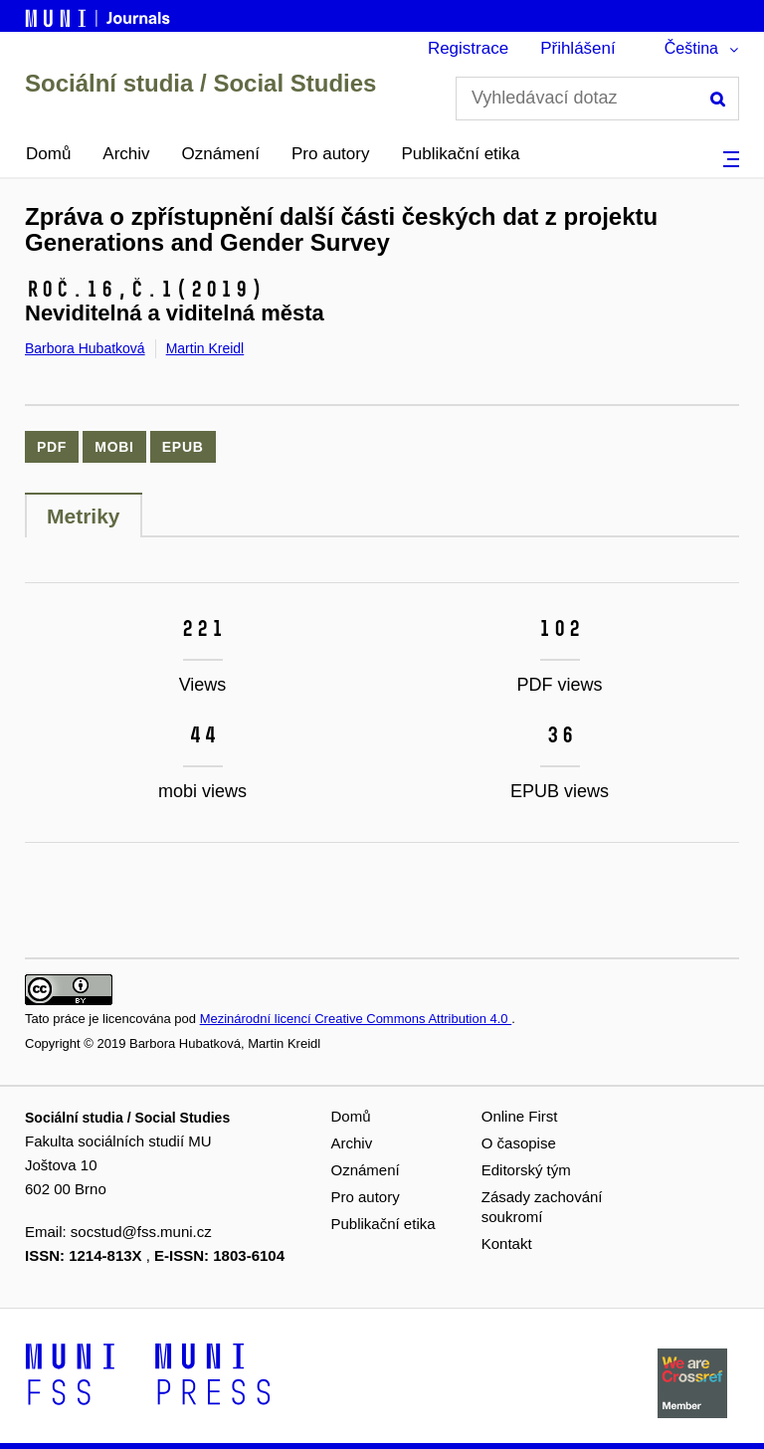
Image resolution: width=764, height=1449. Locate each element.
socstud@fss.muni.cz (141, 1231)
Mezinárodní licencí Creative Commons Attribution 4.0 (356, 1018)
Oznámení (221, 153)
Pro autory (330, 153)
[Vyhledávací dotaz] (597, 98)
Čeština (691, 48)
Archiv (125, 153)
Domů (48, 153)
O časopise (518, 1143)
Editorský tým (526, 1169)
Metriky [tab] (83, 516)
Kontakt (506, 1243)
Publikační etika (460, 153)
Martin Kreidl (205, 348)
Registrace (468, 48)
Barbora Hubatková (85, 348)
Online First (519, 1116)
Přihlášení (578, 48)
